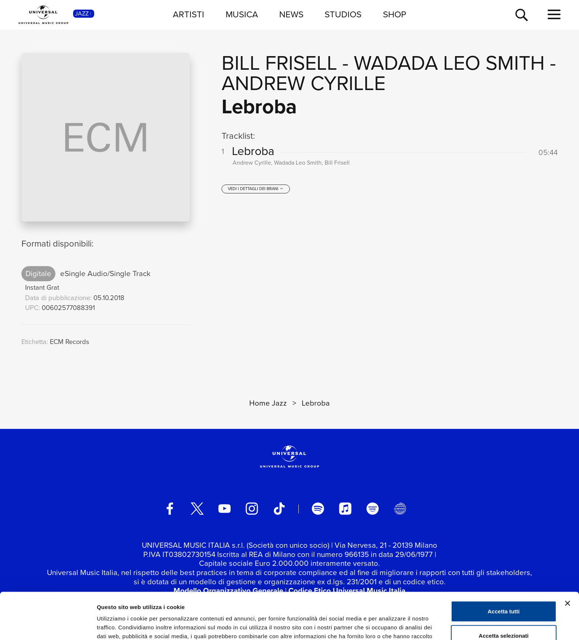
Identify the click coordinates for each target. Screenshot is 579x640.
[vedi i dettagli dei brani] (256, 189)
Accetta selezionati (503, 592)
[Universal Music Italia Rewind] (400, 508)
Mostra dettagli (388, 625)
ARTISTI (188, 14)
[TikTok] (279, 508)
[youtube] (224, 508)
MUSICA (242, 14)
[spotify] (318, 508)
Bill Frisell (279, 63)
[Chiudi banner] (567, 559)
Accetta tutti (504, 567)
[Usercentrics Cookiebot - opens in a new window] (48, 625)
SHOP (394, 14)
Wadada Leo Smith (449, 63)
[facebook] (170, 508)
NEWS (291, 14)
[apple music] (345, 508)
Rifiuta (504, 616)
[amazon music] (372, 508)
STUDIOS (343, 14)
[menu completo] (554, 14)
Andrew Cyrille (304, 83)
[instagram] (252, 508)
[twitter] (197, 508)
